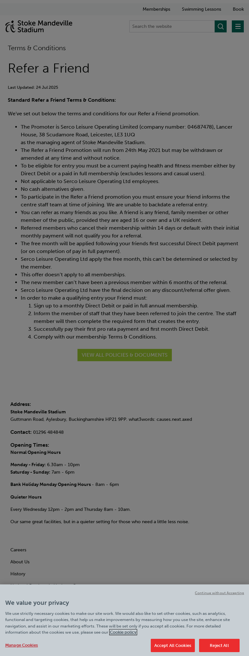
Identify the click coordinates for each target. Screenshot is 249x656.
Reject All (219, 647)
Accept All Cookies (172, 647)
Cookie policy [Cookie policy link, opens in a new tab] (123, 634)
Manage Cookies (21, 647)
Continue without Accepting (219, 595)
